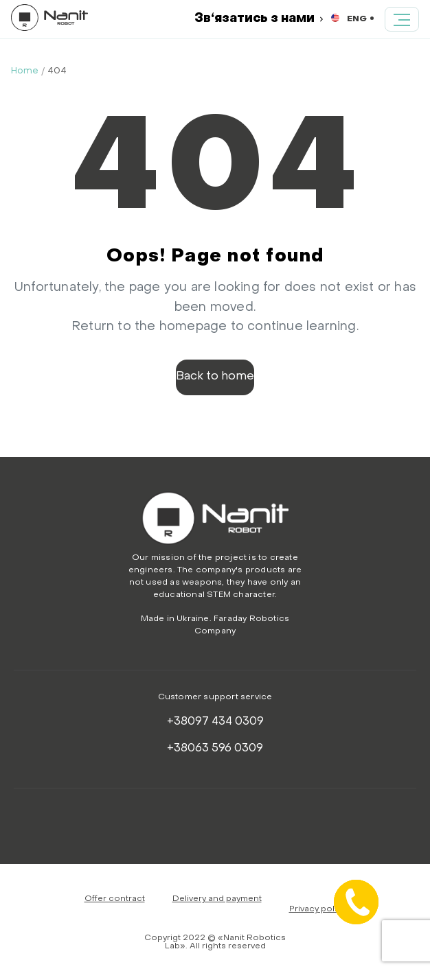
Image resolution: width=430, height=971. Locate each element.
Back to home (215, 376)
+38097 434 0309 (215, 721)
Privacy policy (317, 909)
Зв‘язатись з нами (258, 19)
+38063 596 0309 (215, 748)
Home (24, 71)
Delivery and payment (217, 899)
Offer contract (114, 899)
